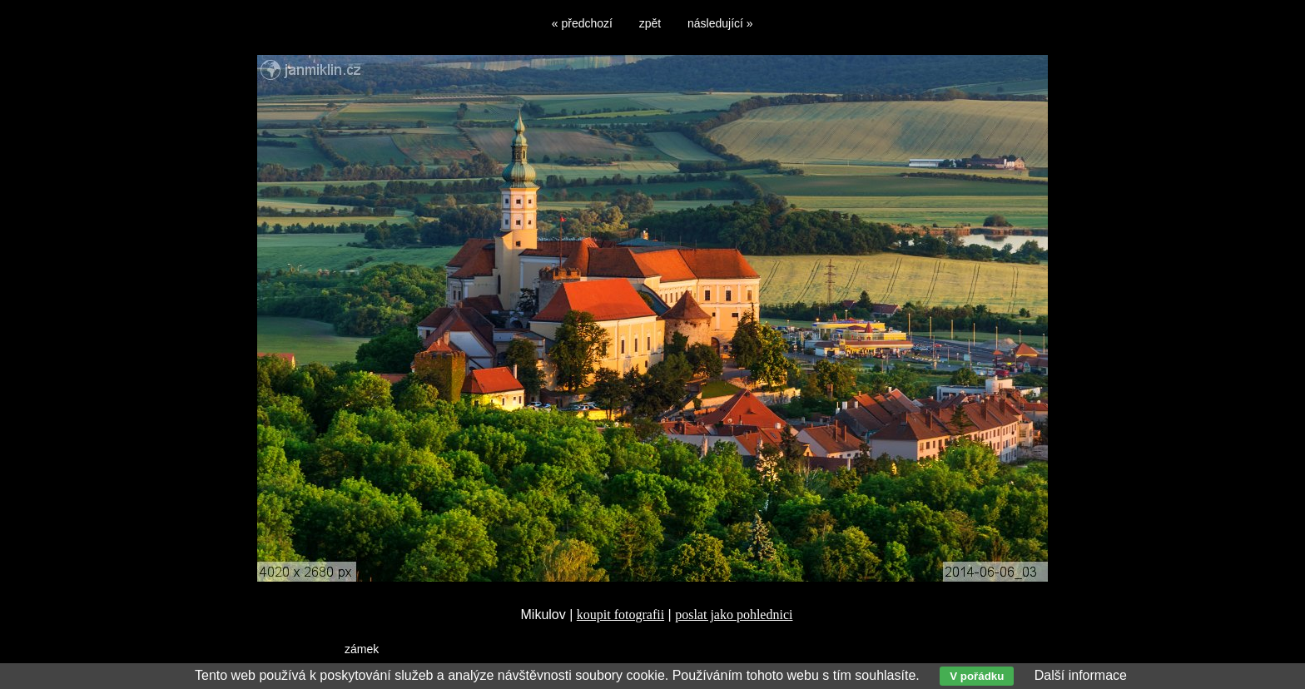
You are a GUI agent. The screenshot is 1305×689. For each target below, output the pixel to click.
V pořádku (977, 676)
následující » (720, 23)
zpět (650, 23)
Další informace (1081, 675)
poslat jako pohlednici (733, 614)
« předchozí (582, 23)
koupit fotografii (620, 614)
